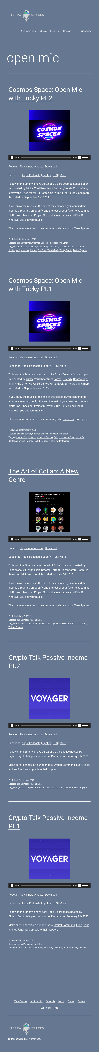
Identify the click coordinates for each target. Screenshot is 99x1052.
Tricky (29, 188)
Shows (67, 31)
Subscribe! (86, 31)
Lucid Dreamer (42, 570)
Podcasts (53, 243)
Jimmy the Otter (18, 193)
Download (51, 166)
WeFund (18, 769)
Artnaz (56, 570)
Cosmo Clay (22, 246)
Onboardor (39, 787)
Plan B (79, 215)
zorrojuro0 (71, 193)
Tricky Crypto (65, 250)
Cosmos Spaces (72, 183)
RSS (55, 175)
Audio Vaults (28, 31)
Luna (29, 947)
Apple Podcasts (31, 175)
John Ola (83, 570)
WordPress (34, 1038)
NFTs (48, 623)
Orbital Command (64, 764)
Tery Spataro (69, 570)
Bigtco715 (21, 787)
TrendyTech (53, 250)
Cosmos (27, 243)
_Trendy (67, 188)
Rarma (57, 188)
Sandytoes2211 (69, 623)
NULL (60, 193)
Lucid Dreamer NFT (29, 623)
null (18, 250)
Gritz (53, 193)
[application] (49, 157)
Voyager (83, 787)
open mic (25, 250)
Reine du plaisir (17, 574)
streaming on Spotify (30, 210)
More (63, 175)
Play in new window (31, 166)
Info (52, 31)
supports (68, 228)
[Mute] (79, 157)
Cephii (30, 787)
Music (43, 31)
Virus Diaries (61, 215)
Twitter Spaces (80, 250)
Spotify (47, 175)
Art (17, 623)
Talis (86, 764)
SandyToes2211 (18, 570)
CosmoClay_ (80, 188)
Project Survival (43, 215)
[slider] (46, 157)
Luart (79, 764)
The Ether (63, 243)
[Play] (12, 157)
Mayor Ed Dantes (39, 193)
